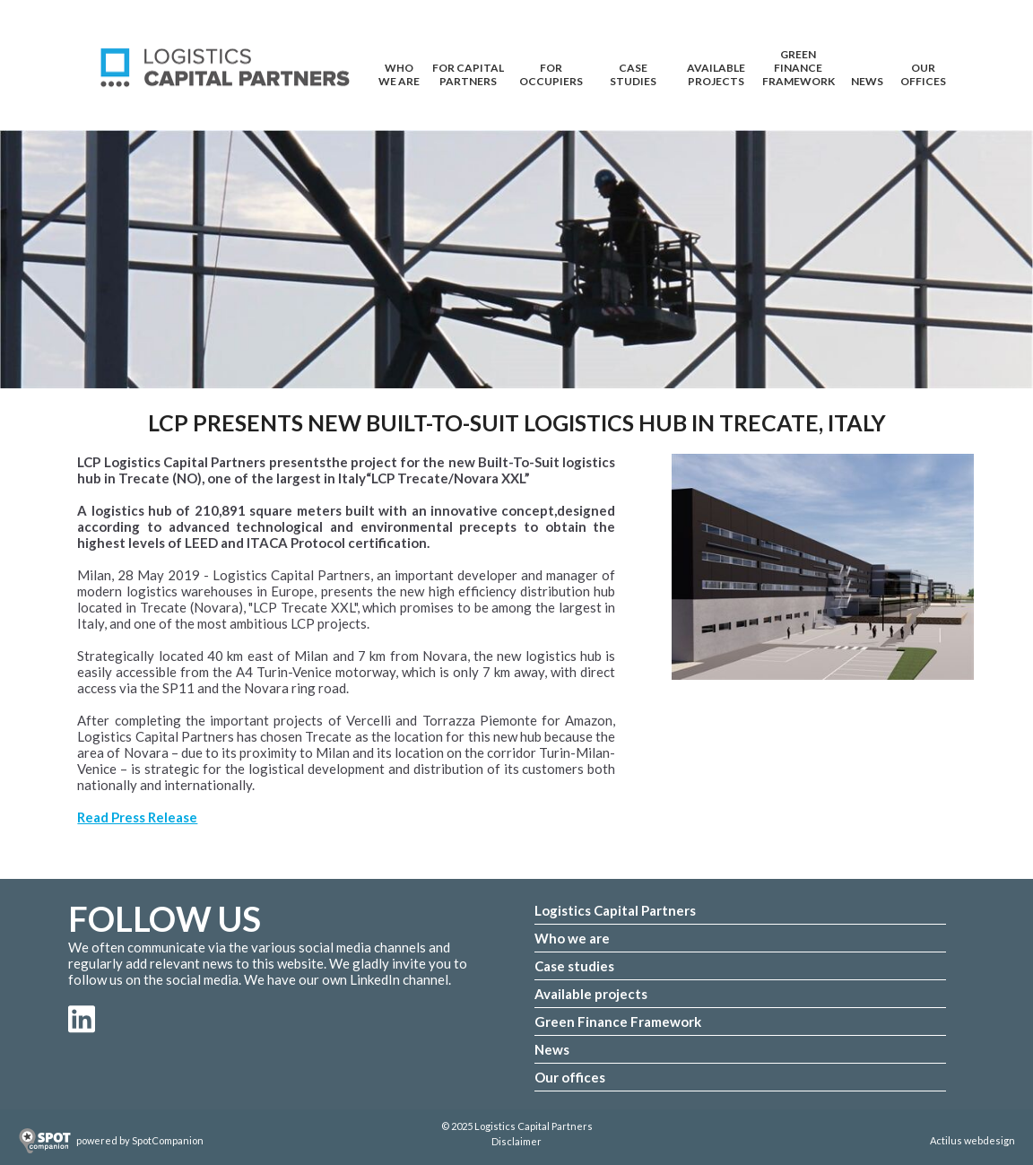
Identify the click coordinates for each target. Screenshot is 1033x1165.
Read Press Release (137, 817)
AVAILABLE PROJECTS (716, 72)
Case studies (574, 966)
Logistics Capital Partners (615, 910)
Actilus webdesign (972, 1140)
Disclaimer (516, 1141)
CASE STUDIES (633, 72)
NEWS (867, 81)
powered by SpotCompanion (140, 1140)
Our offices (569, 1077)
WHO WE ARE (399, 72)
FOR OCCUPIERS (551, 72)
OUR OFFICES (923, 72)
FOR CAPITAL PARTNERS (468, 72)
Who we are (572, 938)
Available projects (590, 994)
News (551, 1049)
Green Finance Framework (798, 59)
